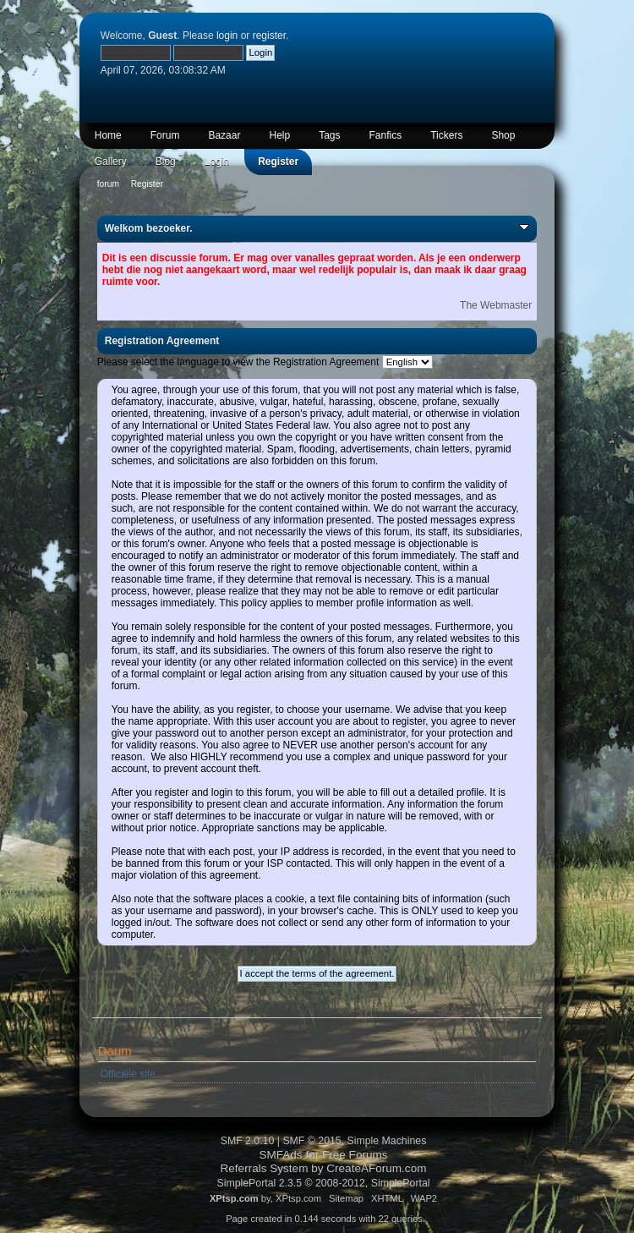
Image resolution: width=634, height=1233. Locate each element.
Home (108, 135)
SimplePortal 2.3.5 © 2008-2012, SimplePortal (322, 1183)
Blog (166, 161)
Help (279, 135)
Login (217, 161)
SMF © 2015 (311, 1141)
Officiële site (128, 1074)
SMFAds (280, 1154)
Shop (503, 135)
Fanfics (385, 135)
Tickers (446, 135)
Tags (329, 135)
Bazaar (224, 135)
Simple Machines (387, 1141)
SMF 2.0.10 (248, 1141)
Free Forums (355, 1154)
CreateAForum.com (376, 1168)
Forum (165, 135)
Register (278, 161)
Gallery (111, 161)
